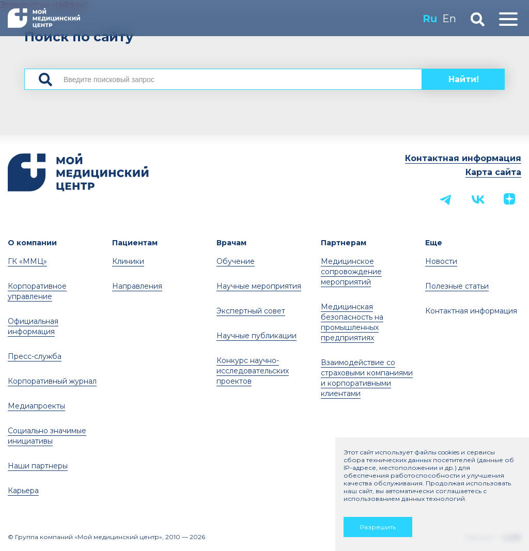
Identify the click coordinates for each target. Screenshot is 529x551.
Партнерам (343, 242)
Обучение (235, 261)
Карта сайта (493, 172)
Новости (441, 261)
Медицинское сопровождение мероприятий (351, 272)
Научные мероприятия (258, 286)
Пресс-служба (34, 356)
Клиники (128, 261)
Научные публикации (256, 335)
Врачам (231, 242)
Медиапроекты (36, 406)
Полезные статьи (457, 286)
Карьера (23, 490)
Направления (137, 286)
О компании (32, 242)
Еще (433, 242)
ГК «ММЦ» (27, 261)
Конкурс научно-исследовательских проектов (252, 371)
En (449, 18)
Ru (430, 18)
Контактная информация (463, 158)
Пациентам (135, 242)
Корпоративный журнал (52, 381)
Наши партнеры (38, 465)
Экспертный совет (250, 311)
